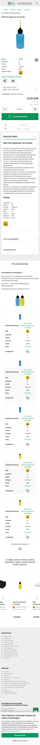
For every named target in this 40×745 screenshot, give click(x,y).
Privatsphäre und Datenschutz (14, 687)
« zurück (12, 10)
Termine (6, 675)
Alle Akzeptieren (20, 735)
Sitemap (6, 658)
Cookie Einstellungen (10, 693)
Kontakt (6, 672)
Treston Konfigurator (11, 650)
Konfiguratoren (9, 648)
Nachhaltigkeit (8, 673)
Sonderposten (8, 640)
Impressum (7, 691)
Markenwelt (8, 636)
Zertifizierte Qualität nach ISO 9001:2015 (17, 683)
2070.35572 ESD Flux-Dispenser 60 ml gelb (27, 465)
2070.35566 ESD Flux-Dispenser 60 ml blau (27, 326)
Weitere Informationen (20, 741)
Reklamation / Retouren (11, 677)
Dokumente (9, 250)
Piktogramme (11, 239)
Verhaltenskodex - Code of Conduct (15, 681)
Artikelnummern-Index (11, 656)
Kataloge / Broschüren (11, 646)
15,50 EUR (27, 347)
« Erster (5, 10)
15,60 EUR (27, 439)
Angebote (7, 638)
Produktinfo (10, 136)
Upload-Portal (8, 644)
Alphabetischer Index (11, 654)
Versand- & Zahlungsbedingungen (15, 685)
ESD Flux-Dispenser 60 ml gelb (19, 603)
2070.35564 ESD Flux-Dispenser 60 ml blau (27, 372)
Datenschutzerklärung (13, 731)
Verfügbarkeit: (6, 94)
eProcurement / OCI (10, 652)
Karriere (6, 679)
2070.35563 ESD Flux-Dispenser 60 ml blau (27, 418)
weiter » (19, 10)
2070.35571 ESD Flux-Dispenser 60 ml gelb (27, 511)
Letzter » (27, 10)
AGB (5, 689)
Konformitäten (8, 642)
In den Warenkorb (17, 116)
